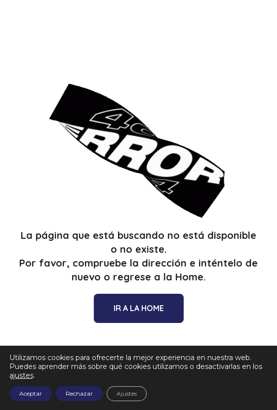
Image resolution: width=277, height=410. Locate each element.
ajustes (21, 375)
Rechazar (79, 393)
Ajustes (127, 393)
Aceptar (30, 393)
